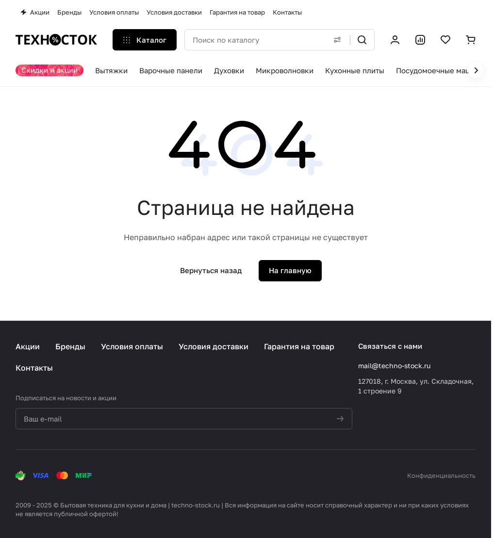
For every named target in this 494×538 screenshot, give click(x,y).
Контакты (34, 368)
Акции (28, 346)
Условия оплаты (132, 346)
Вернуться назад (211, 270)
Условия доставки (213, 346)
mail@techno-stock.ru (394, 365)
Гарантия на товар (299, 346)
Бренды (70, 346)
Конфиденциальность (441, 475)
